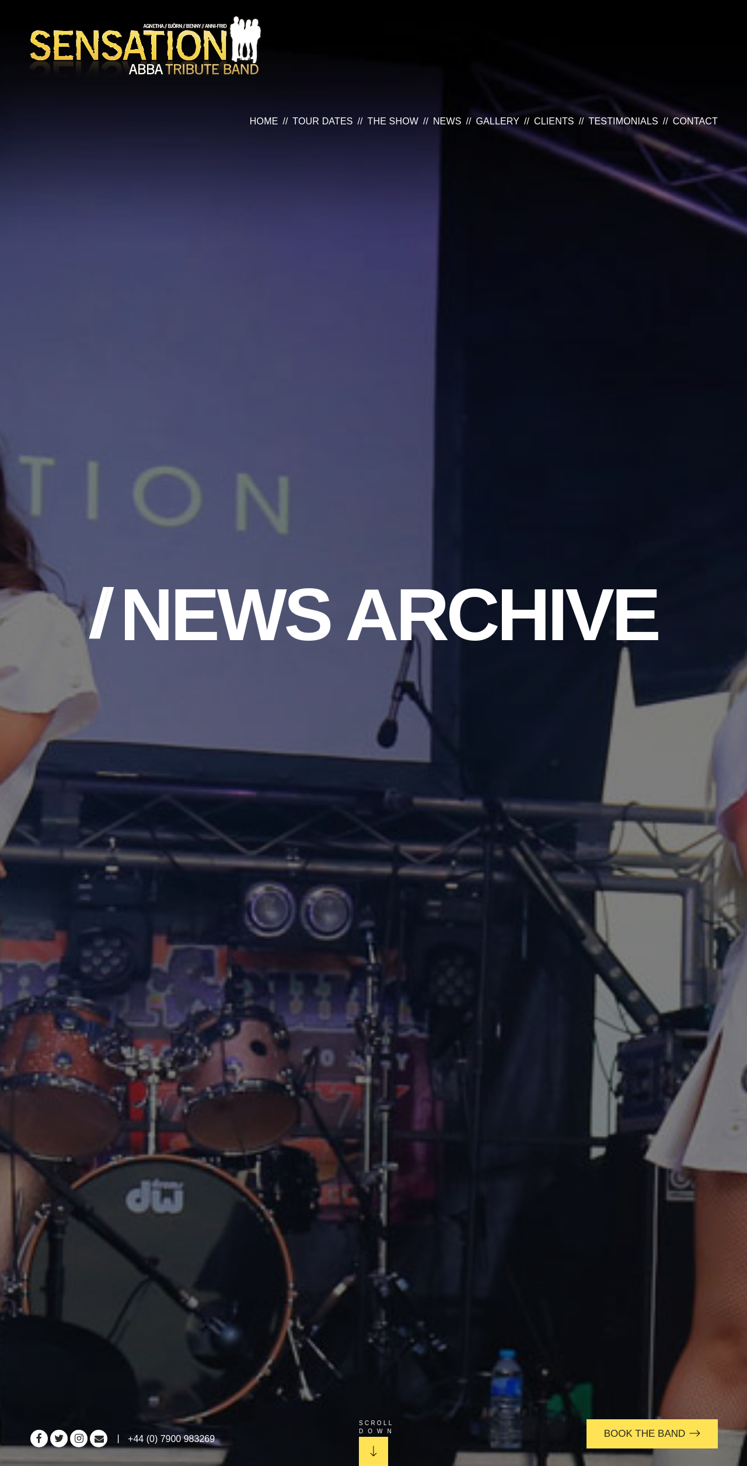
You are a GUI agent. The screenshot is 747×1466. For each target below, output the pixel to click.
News (447, 121)
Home (264, 121)
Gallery (497, 121)
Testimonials (623, 121)
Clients (554, 121)
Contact (695, 121)
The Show (393, 121)
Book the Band (652, 1433)
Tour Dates (322, 121)
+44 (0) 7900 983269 (171, 1439)
